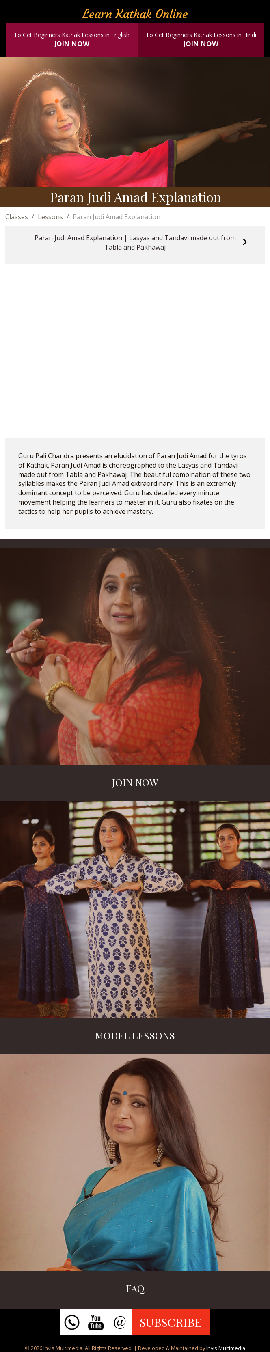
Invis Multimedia (225, 1348)
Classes (16, 216)
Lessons (50, 216)
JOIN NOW (71, 43)
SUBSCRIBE (171, 1322)
